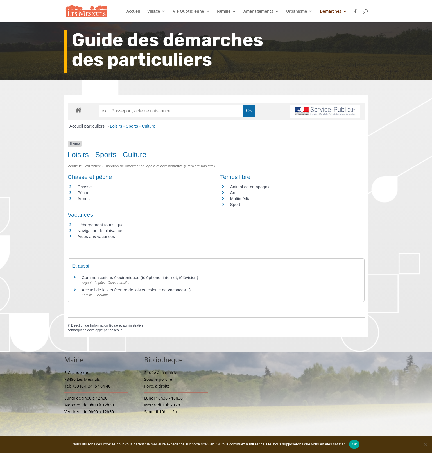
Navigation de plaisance (100, 230)
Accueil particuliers (87, 126)
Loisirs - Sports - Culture (132, 126)
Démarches (330, 11)
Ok (354, 444)
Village (153, 11)
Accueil (133, 11)
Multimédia (240, 198)
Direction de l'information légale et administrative (107, 325)
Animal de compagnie (250, 186)
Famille (223, 11)
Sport (235, 204)
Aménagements (258, 11)
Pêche (84, 192)
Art (233, 192)
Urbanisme (296, 11)
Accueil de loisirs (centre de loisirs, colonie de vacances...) (136, 289)
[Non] (425, 444)
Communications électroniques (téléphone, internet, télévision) (140, 277)
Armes (84, 198)
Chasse (85, 186)
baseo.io (116, 330)
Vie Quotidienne (188, 11)
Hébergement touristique (101, 224)
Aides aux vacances (96, 236)
